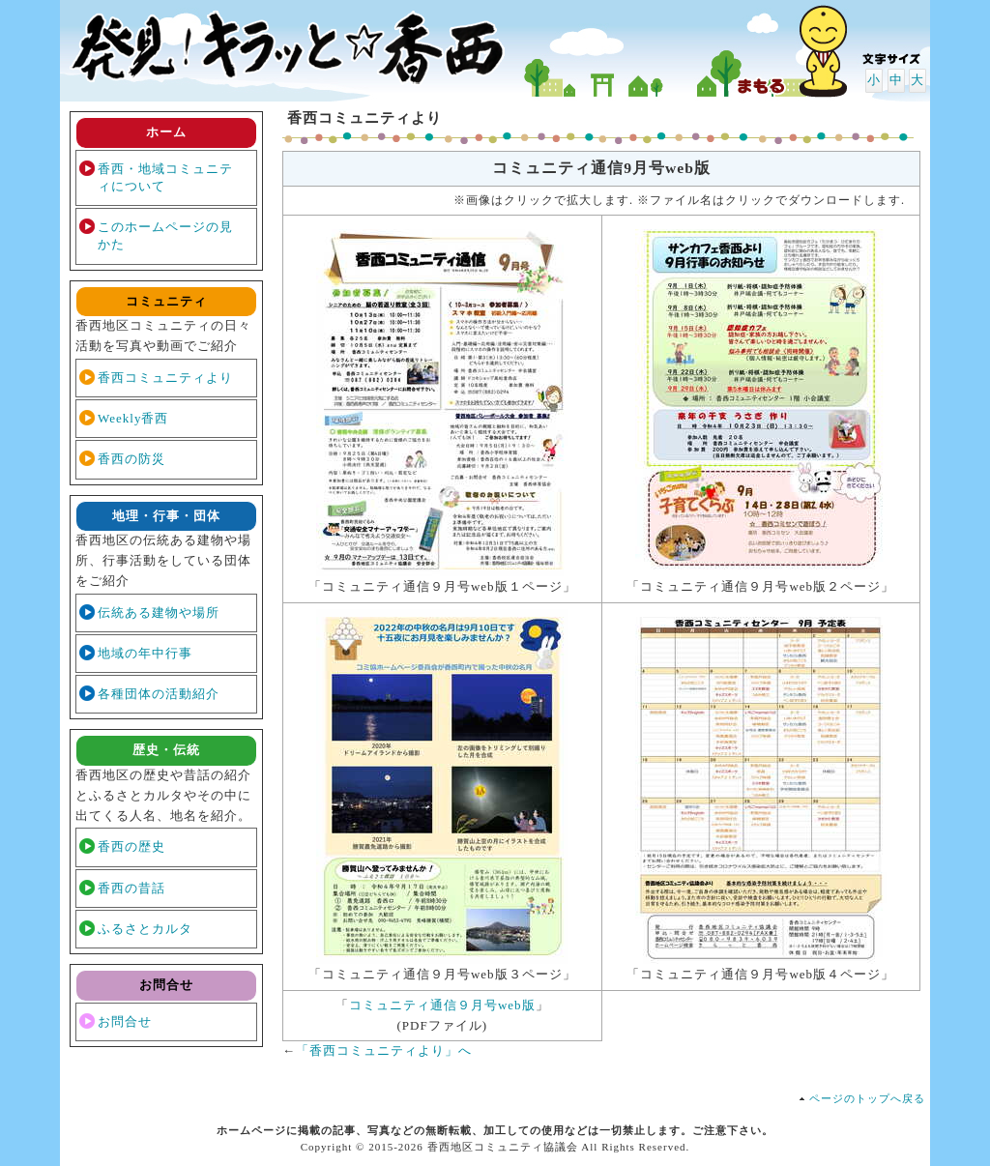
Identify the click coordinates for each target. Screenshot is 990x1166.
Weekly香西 (133, 418)
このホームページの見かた (165, 235)
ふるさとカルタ (145, 928)
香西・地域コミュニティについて (165, 177)
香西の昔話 (131, 888)
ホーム (166, 132)
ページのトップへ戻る (867, 1098)
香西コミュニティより (165, 377)
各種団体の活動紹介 (158, 693)
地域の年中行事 (145, 653)
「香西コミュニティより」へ (384, 1050)
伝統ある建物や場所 (158, 612)
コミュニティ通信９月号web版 (442, 1005)
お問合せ (125, 1021)
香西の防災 (131, 459)
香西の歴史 (131, 846)
